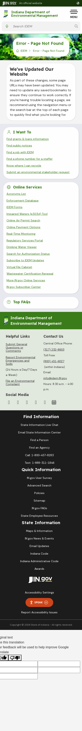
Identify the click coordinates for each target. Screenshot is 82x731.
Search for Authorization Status (28, 254)
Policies (39, 493)
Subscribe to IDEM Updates (25, 260)
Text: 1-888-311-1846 (39, 463)
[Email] (45, 402)
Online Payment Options (23, 227)
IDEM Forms (14, 207)
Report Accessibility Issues (39, 612)
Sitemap (39, 500)
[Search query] (41, 26)
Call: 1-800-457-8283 (39, 455)
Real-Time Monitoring (21, 234)
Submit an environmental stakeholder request (38, 172)
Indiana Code (39, 553)
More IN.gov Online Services (26, 280)
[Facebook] (9, 402)
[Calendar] (54, 402)
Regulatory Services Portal (25, 240)
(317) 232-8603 (53, 349)
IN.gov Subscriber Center (24, 287)
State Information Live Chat (39, 425)
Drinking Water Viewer (22, 247)
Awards (39, 569)
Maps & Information (39, 531)
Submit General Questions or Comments (16, 347)
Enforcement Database (23, 200)
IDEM (24, 51)
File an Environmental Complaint (20, 382)
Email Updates (39, 546)
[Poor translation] (14, 658)
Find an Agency (39, 447)
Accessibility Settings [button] (39, 592)
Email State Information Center (39, 432)
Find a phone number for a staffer (30, 159)
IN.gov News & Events (39, 538)
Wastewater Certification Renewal (30, 273)
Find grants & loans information (28, 139)
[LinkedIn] (36, 402)
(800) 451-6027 (53, 361)
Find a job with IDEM (20, 152)
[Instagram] (18, 402)
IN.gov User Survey (39, 478)
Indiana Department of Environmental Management (34, 14)
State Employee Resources (39, 516)
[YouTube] (27, 402)
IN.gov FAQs (39, 508)
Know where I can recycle (24, 165)
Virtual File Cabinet (19, 267)
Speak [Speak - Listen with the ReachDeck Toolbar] (39, 602)
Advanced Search (39, 485)
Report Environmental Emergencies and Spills (20, 360)
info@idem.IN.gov (55, 378)
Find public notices (19, 145)
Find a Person (39, 440)
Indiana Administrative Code (39, 561)
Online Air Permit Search (23, 220)
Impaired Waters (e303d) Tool (27, 214)
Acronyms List (16, 194)
